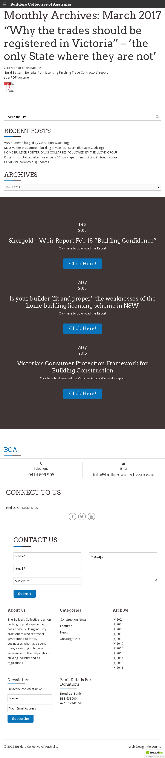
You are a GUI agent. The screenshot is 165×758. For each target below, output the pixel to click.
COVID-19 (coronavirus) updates (26, 162)
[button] (155, 754)
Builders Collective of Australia (40, 4)
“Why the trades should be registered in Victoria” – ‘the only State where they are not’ (80, 43)
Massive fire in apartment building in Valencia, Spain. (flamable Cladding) (54, 148)
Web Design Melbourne (145, 746)
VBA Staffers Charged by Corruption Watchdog (36, 143)
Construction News (73, 619)
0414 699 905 (41, 474)
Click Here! (82, 263)
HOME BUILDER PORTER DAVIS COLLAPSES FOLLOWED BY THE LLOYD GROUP (61, 152)
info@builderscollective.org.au (123, 474)
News (64, 632)
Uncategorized (70, 639)
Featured (66, 626)
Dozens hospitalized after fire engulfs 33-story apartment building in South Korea (60, 157)
